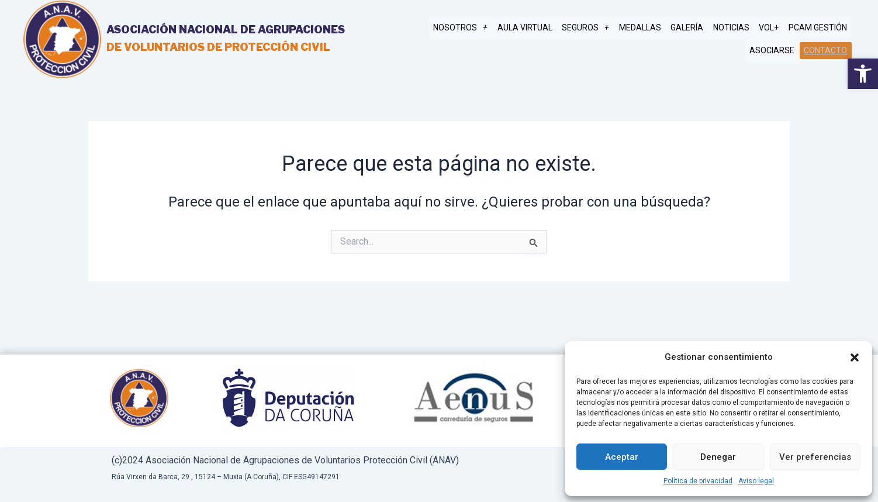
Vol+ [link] (773, 28)
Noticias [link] (738, 28)
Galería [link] (696, 28)
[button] (854, 357)
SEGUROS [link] (600, 28)
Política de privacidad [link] (697, 481)
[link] (863, 74)
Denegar (718, 457)
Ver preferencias (815, 457)
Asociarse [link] (775, 50)
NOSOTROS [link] (480, 28)
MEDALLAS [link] (652, 28)
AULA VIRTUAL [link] (541, 28)
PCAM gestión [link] (819, 28)
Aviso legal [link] (756, 481)
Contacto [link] (826, 49)
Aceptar (621, 457)
